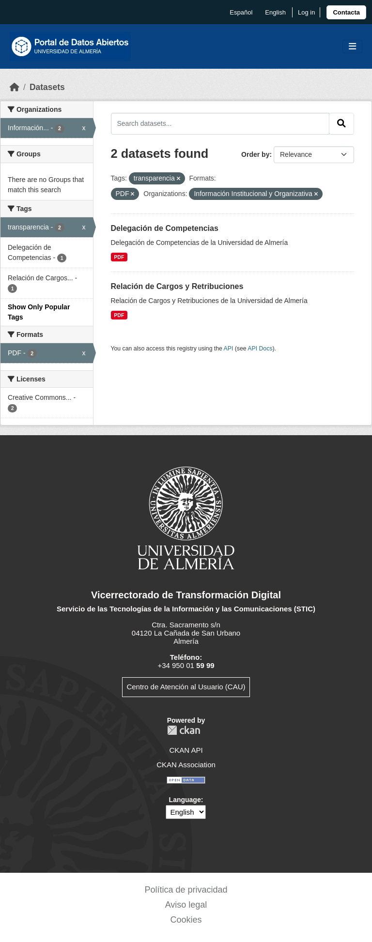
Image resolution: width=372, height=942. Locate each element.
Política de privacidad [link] (185, 890)
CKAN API (185, 750)
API (228, 348)
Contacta (346, 12)
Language (185, 800)
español (241, 12)
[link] (346, 12)
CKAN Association (186, 764)
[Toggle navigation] (352, 47)
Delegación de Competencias (164, 228)
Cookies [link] (186, 920)
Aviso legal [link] (186, 905)
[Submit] (341, 123)
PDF (119, 257)
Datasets (47, 87)
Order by (255, 154)
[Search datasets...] (220, 123)
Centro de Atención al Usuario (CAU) (185, 687)
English (275, 12)
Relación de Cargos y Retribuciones (177, 286)
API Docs (260, 348)
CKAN (183, 730)
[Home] (14, 87)
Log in (306, 12)
